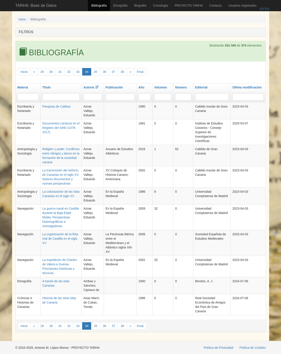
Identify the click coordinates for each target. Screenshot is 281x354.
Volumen (160, 87)
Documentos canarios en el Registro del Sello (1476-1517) (61, 128)
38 (122, 72)
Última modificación (247, 87)
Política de (252, 347)
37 (113, 72)
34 (87, 72)
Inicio (22, 19)
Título (46, 87)
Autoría (90, 87)
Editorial (201, 87)
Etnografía (120, 5)
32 (69, 72)
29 (42, 72)
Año (141, 87)
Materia (22, 87)
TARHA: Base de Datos (36, 5)
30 (51, 72)
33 (78, 72)
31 (60, 72)
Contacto (215, 5)
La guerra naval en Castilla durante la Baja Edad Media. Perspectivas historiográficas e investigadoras (60, 217)
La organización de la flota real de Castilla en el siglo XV (60, 238)
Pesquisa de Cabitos (56, 106)
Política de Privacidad (218, 347)
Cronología (160, 5)
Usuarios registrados (242, 5)
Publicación (114, 87)
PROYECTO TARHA (189, 5)
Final (140, 72)
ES (262, 9)
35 (95, 72)
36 (104, 72)
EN (266, 9)
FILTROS (26, 32)
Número (181, 87)
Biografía (140, 5)
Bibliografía (99, 5)
